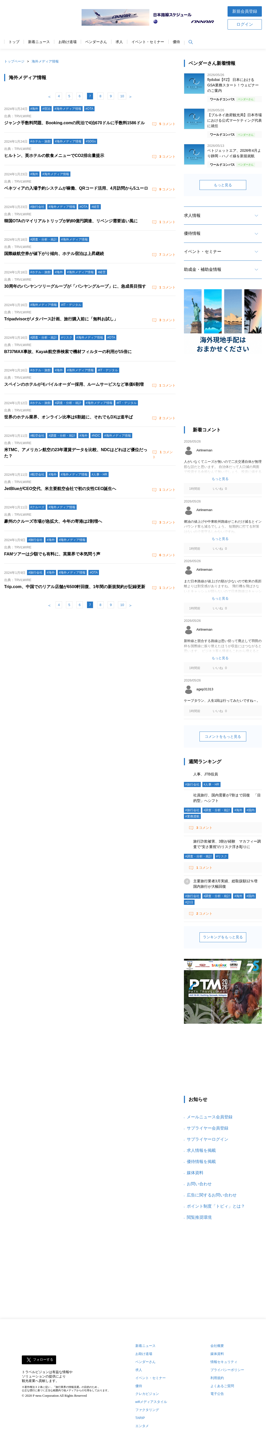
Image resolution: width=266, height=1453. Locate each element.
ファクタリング (147, 1410)
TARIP (140, 1418)
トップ (14, 42)
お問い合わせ (199, 1184)
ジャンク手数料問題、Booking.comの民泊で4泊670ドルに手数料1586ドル (74, 123)
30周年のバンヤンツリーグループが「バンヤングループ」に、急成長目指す (75, 286)
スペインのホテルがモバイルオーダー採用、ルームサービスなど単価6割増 (74, 384)
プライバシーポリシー (227, 1370)
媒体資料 (195, 1172)
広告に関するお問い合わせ (212, 1195)
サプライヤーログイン (207, 1139)
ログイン (244, 24)
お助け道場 (67, 42)
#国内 (251, 810)
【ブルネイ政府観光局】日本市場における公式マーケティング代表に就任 (234, 120)
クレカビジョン (147, 1394)
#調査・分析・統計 (217, 810)
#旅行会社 (192, 784)
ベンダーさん (96, 42)
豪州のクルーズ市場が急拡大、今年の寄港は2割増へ (53, 521)
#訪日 (189, 902)
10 (122, 96)
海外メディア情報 (45, 61)
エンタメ (142, 1426)
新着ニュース (39, 42)
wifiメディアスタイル (151, 1402)
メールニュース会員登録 (209, 1117)
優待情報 (192, 233)
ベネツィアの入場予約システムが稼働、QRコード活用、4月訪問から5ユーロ (76, 188)
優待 (176, 42)
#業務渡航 (192, 816)
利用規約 (217, 1378)
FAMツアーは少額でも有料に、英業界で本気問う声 (52, 554)
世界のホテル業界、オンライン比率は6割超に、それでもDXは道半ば (68, 417)
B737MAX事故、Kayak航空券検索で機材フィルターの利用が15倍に (68, 351)
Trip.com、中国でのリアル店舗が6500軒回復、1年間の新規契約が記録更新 (74, 586)
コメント (167, 124)
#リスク (221, 856)
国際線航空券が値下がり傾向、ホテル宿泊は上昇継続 (54, 253)
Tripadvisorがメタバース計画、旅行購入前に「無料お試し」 (61, 319)
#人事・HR (211, 784)
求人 (119, 42)
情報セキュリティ (223, 1362)
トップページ (14, 61)
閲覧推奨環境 (199, 1217)
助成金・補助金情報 (202, 269)
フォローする (43, 1359)
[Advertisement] (223, 392)
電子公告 (217, 1394)
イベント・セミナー (147, 42)
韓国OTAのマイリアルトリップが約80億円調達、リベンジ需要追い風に (71, 221)
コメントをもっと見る (223, 736)
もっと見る (223, 185)
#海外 (238, 810)
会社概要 (217, 1346)
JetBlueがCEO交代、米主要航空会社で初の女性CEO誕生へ (60, 488)
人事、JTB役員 (205, 774)
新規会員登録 (244, 11)
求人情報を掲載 (201, 1150)
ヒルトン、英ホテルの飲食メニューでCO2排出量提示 (54, 155)
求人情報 (192, 215)
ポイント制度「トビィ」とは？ (216, 1206)
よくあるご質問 (222, 1386)
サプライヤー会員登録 (207, 1128)
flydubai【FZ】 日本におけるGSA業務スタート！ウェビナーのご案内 (233, 85)
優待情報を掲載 (201, 1161)
